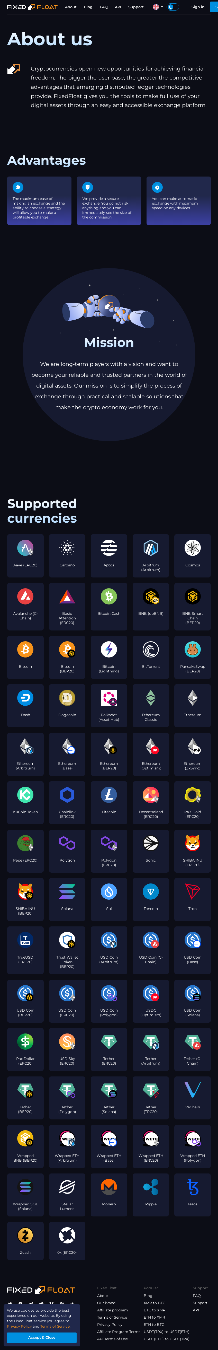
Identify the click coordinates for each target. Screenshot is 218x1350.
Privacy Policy (110, 1324)
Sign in (198, 7)
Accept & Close (43, 1337)
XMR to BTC (154, 1303)
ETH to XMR (154, 1317)
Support (136, 7)
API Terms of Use (112, 1339)
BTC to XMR (154, 1310)
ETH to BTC (154, 1324)
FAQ (104, 7)
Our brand (106, 1303)
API (118, 7)
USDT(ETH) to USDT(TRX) (166, 1339)
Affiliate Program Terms (118, 1331)
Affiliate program (112, 1310)
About (71, 7)
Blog (88, 7)
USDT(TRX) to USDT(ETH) (166, 1331)
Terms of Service (112, 1317)
